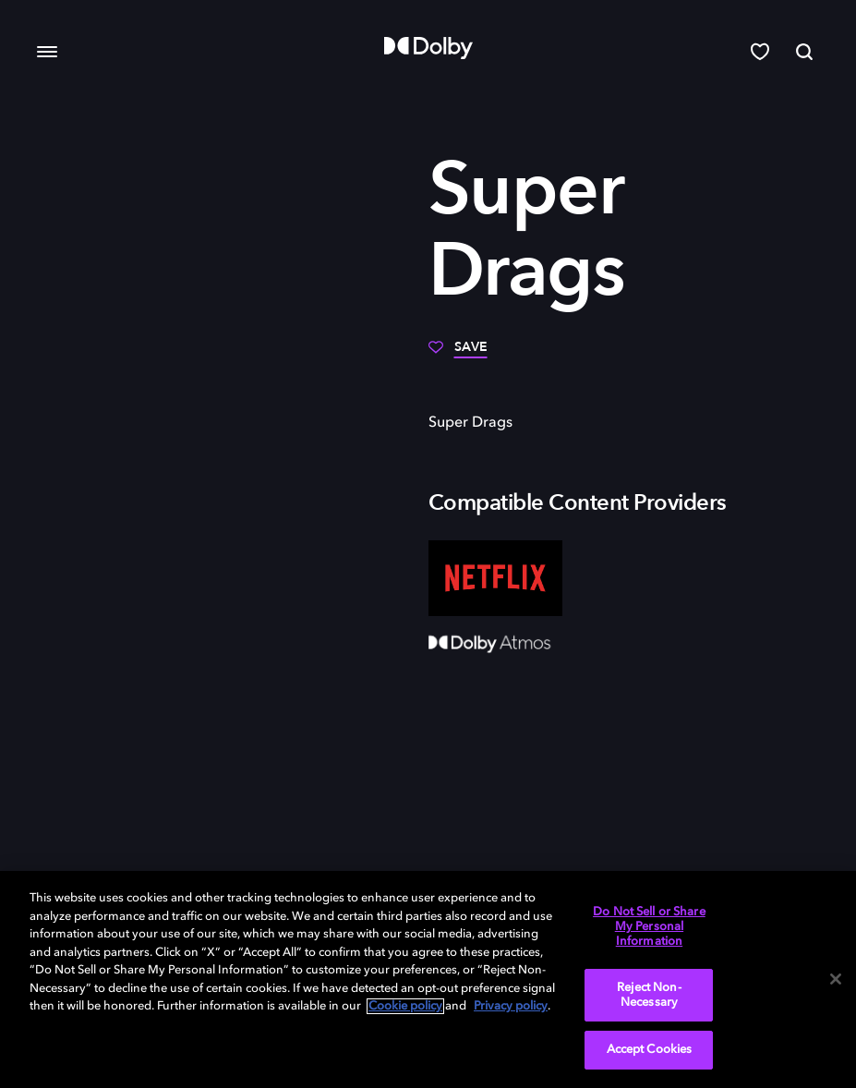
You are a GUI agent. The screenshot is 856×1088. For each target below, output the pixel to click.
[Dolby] (428, 48)
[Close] (835, 979)
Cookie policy (405, 1006)
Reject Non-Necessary (649, 995)
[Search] (804, 51)
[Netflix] (495, 578)
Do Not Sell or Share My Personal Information (649, 926)
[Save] (458, 353)
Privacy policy (511, 1006)
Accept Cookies (650, 1050)
